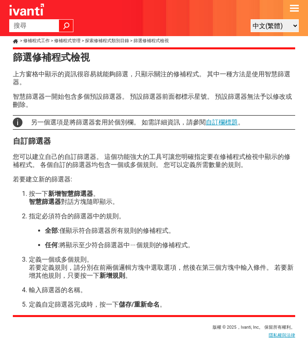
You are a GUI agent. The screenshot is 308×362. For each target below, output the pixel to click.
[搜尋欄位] (41, 25)
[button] (66, 25)
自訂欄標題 (222, 122)
